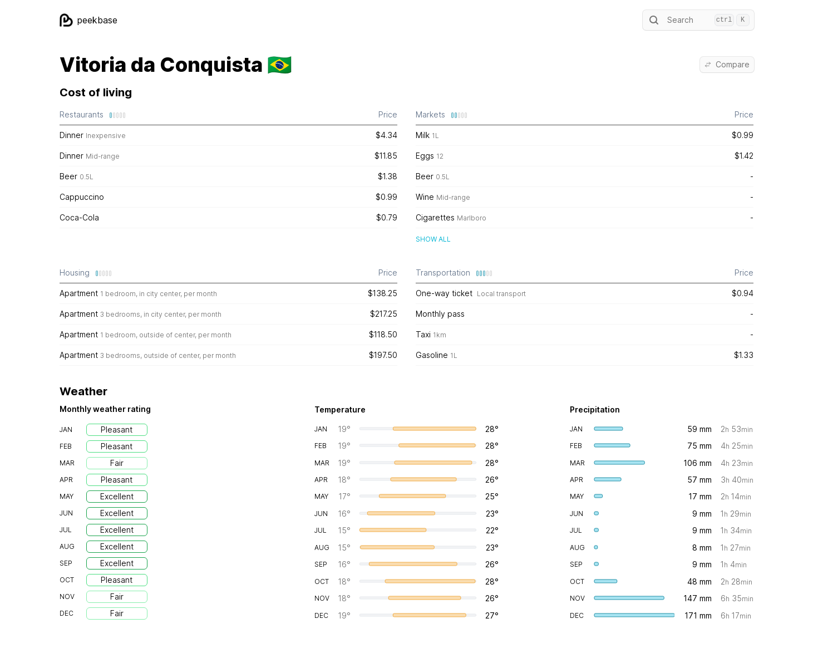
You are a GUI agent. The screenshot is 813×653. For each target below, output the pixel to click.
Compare (727, 64)
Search (698, 20)
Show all (433, 239)
